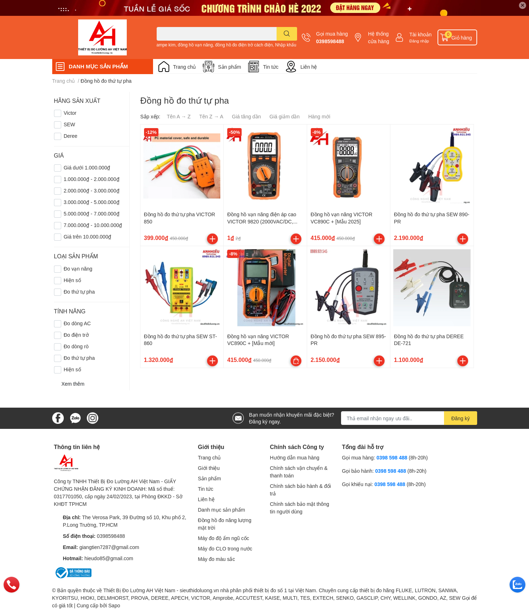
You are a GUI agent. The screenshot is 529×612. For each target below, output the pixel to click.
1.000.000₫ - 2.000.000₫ (92, 179)
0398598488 (330, 41)
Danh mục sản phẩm (221, 510)
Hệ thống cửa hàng (378, 37)
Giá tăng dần (246, 116)
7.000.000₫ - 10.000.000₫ (93, 225)
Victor (70, 113)
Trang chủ (184, 67)
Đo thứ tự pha (79, 292)
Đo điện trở (76, 335)
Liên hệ (308, 67)
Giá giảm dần (284, 116)
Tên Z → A (211, 116)
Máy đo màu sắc (216, 559)
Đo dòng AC (77, 323)
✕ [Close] (522, 5)
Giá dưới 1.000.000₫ (87, 167)
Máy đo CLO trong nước (225, 548)
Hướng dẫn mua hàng (294, 457)
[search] (287, 34)
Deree (70, 136)
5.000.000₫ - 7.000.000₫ (92, 213)
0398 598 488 (392, 457)
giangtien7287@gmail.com (109, 547)
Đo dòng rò (76, 346)
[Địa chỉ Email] (409, 418)
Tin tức (270, 67)
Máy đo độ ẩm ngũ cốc (223, 538)
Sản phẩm (229, 67)
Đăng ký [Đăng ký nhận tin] (460, 418)
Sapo (114, 605)
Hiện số (72, 280)
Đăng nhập (419, 40)
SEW (69, 124)
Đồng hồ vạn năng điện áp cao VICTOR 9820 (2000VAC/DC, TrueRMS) (261, 221)
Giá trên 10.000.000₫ (88, 237)
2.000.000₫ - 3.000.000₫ (92, 190)
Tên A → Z (178, 116)
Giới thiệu (209, 468)
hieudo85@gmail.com (108, 558)
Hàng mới (319, 116)
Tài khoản (420, 34)
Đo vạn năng (78, 269)
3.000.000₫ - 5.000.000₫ (92, 202)
